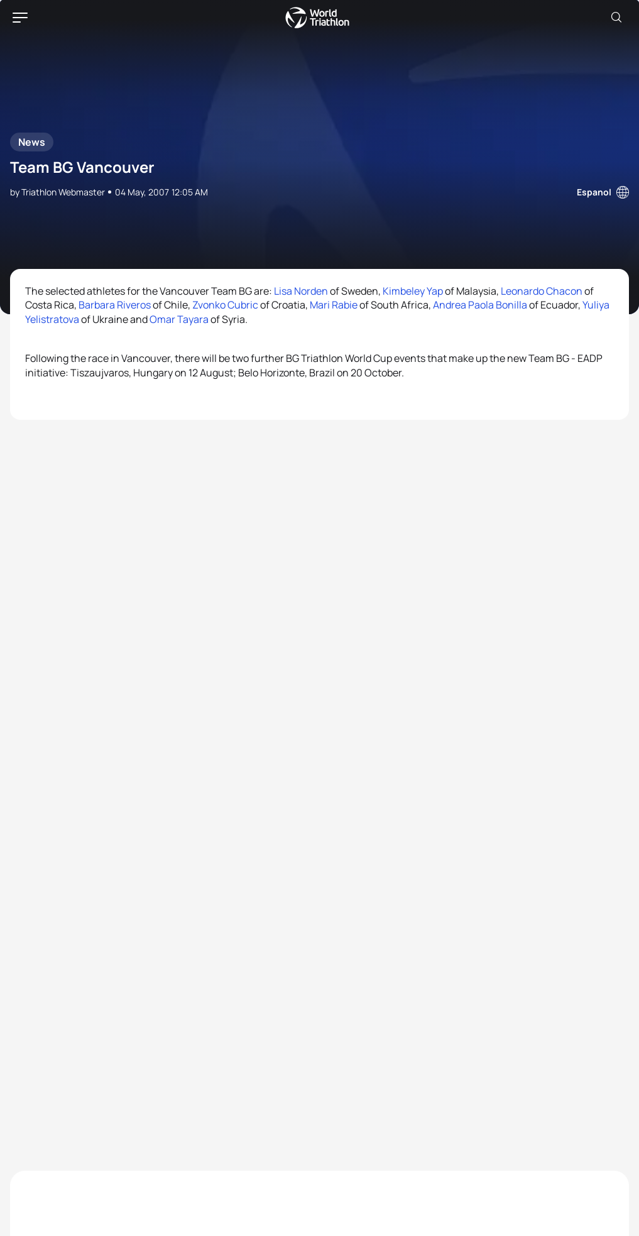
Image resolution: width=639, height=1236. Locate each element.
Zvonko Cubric (225, 305)
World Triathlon (317, 17)
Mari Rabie (334, 305)
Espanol (594, 192)
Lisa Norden (301, 291)
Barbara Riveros (115, 305)
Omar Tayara (179, 319)
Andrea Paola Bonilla (480, 305)
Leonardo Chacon (541, 291)
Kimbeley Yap (413, 291)
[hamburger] (20, 17)
